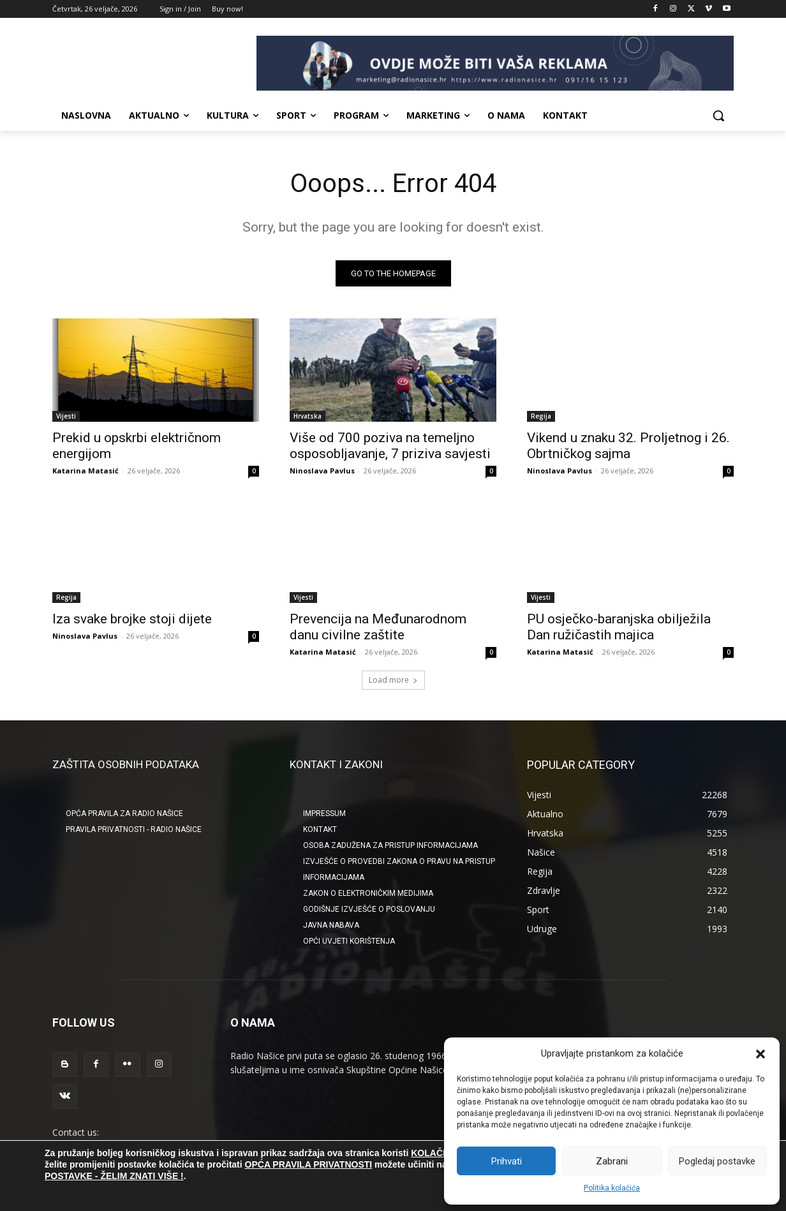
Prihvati (506, 1161)
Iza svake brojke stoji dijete (132, 619)
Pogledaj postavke (717, 1161)
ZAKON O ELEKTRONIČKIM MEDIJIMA (368, 893)
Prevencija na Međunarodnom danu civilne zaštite (378, 627)
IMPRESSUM (324, 813)
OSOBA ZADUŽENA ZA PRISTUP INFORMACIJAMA (390, 845)
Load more (393, 679)
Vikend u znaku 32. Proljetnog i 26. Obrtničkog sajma (628, 445)
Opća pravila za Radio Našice (124, 813)
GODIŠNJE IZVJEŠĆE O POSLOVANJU (369, 909)
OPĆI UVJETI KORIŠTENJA (349, 941)
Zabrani (612, 1161)
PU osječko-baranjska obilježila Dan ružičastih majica (619, 627)
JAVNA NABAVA (331, 925)
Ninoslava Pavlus (322, 470)
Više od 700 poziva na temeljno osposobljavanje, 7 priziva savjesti (390, 445)
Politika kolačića (612, 1188)
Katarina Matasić (85, 470)
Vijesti (66, 416)
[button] (760, 1054)
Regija (541, 416)
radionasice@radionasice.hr (108, 1146)
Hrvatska (307, 416)
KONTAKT (320, 829)
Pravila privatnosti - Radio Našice (134, 829)
